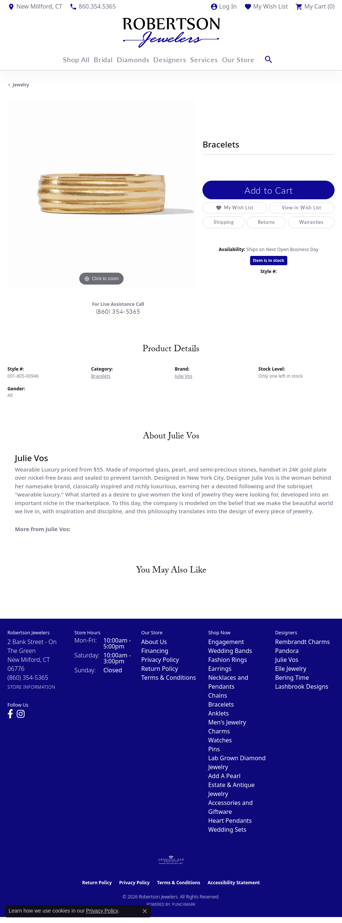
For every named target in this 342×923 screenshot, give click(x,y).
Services (213, 59)
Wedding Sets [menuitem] (227, 829)
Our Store (251, 59)
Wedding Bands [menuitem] (230, 651)
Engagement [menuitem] (226, 642)
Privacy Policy (160, 660)
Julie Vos (183, 376)
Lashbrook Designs (301, 686)
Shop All (67, 59)
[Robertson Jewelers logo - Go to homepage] (171, 31)
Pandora (286, 651)
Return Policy (159, 669)
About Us (154, 642)
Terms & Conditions (168, 677)
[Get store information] (31, 687)
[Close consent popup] (145, 911)
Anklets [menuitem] (218, 713)
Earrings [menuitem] (219, 669)
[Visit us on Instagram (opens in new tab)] (21, 714)
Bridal (99, 59)
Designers (174, 59)
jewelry (21, 85)
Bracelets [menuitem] (221, 704)
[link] (34, 6)
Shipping (223, 222)
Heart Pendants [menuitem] (230, 820)
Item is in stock (268, 260)
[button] (223, 6)
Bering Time (292, 677)
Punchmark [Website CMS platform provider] (184, 904)
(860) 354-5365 (118, 311)
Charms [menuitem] (219, 731)
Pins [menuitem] (214, 749)
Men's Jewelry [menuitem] (227, 722)
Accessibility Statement (234, 882)
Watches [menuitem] (220, 740)
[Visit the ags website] (171, 860)
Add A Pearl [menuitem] (224, 776)
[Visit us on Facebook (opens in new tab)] (10, 714)
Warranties (311, 222)
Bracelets (101, 376)
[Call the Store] (27, 677)
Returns (266, 222)
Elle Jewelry (290, 669)
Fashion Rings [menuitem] (227, 660)
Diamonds (133, 59)
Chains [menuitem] (217, 695)
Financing (155, 651)
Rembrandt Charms (302, 642)
